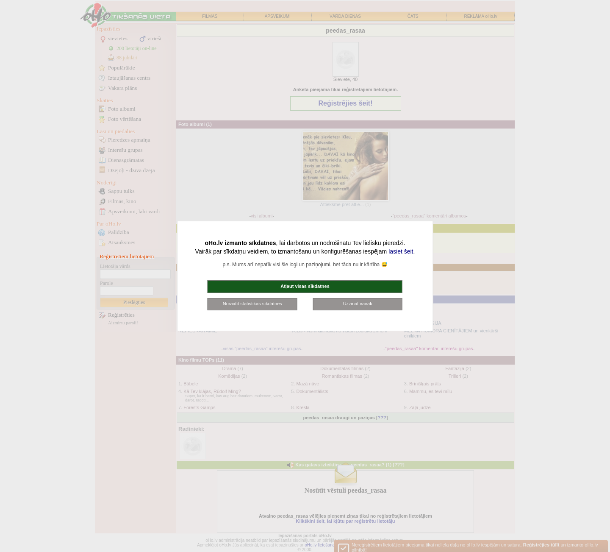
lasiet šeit (400, 251)
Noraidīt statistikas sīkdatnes (252, 303)
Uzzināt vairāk (357, 303)
